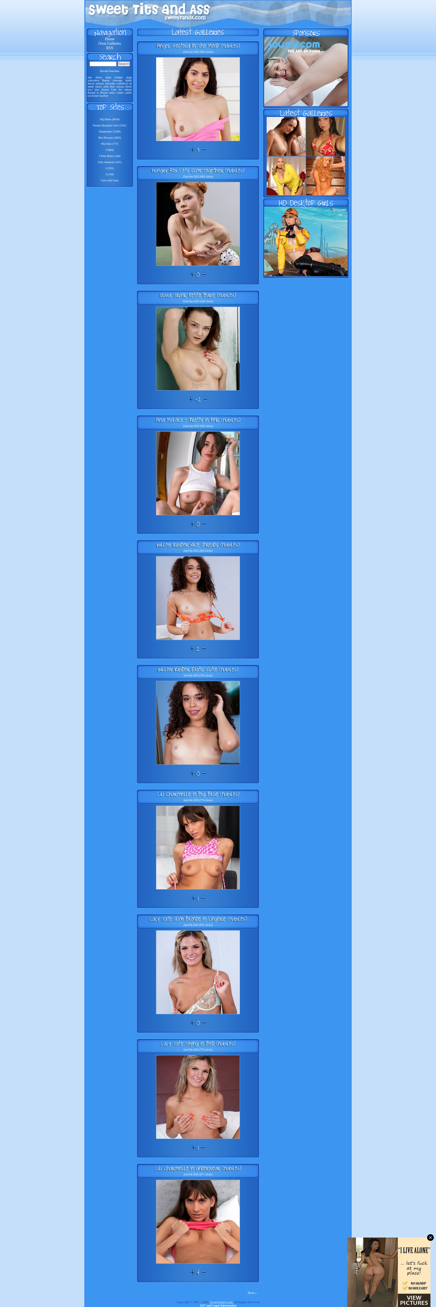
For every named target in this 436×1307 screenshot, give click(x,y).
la (98, 92)
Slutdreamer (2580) (109, 131)
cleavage (117, 80)
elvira (99, 77)
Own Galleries (109, 43)
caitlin (128, 92)
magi (129, 77)
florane (91, 92)
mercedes (110, 83)
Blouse (104, 92)
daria (108, 77)
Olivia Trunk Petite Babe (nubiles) (198, 295)
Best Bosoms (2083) (109, 137)
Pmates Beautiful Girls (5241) (109, 125)
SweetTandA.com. (221, 1302)
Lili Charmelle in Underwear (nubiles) (198, 1168)
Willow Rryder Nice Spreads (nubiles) (198, 544)
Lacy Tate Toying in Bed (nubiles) (198, 1043)
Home (109, 39)
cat (89, 95)
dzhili (128, 80)
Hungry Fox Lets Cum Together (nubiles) (198, 170)
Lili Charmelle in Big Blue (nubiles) (198, 794)
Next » (252, 1293)
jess (97, 89)
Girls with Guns (110, 180)
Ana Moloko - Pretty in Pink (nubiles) (198, 419)
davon (91, 83)
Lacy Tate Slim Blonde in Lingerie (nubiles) (198, 918)
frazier (95, 95)
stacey (98, 86)
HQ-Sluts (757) (109, 143)
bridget (119, 77)
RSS (109, 48)
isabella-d (122, 83)
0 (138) (110, 174)
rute (90, 77)
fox (120, 89)
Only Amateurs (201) (110, 162)
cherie (128, 86)
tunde (91, 86)
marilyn (104, 95)
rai (130, 83)
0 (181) (110, 168)
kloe (112, 86)
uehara (128, 89)
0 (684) (110, 149)
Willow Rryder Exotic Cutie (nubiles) (198, 669)
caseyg (119, 86)
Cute (114, 89)
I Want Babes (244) (110, 156)
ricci (90, 89)
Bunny (106, 80)
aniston (100, 83)
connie (120, 92)
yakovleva (93, 80)
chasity (105, 89)
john (105, 86)
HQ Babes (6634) (110, 119)
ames (112, 92)
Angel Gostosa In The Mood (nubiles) (198, 45)
